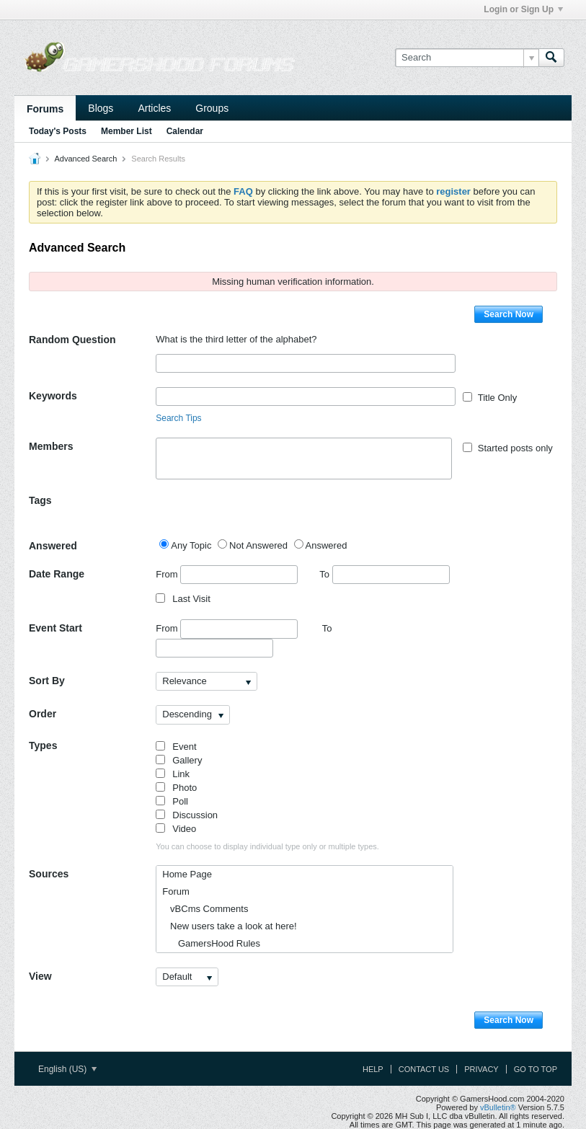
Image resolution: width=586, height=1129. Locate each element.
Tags (40, 500)
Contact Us (424, 1069)
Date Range (56, 574)
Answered (53, 546)
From (227, 574)
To (384, 574)
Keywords (53, 396)
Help (373, 1069)
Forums (45, 109)
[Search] (466, 57)
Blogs (100, 108)
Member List (126, 131)
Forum (176, 891)
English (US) (67, 1069)
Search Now (508, 314)
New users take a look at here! (229, 926)
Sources (48, 874)
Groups (211, 108)
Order (42, 714)
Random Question (72, 339)
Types (43, 745)
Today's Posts (57, 131)
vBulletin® (498, 1107)
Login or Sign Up (523, 9)
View (40, 976)
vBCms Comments (205, 908)
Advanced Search (85, 158)
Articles (154, 108)
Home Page (187, 874)
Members (51, 446)
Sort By (47, 680)
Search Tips (178, 418)
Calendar (185, 131)
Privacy (481, 1069)
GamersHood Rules (211, 943)
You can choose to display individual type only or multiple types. (267, 846)
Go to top (535, 1069)
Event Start (55, 628)
